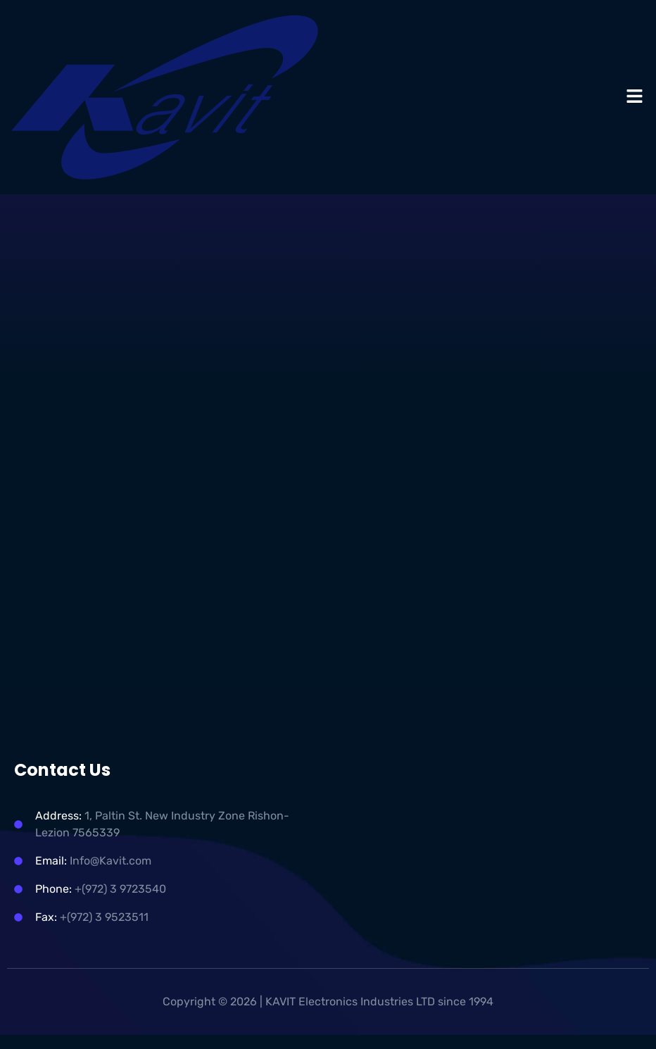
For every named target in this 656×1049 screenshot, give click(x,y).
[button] (635, 97)
